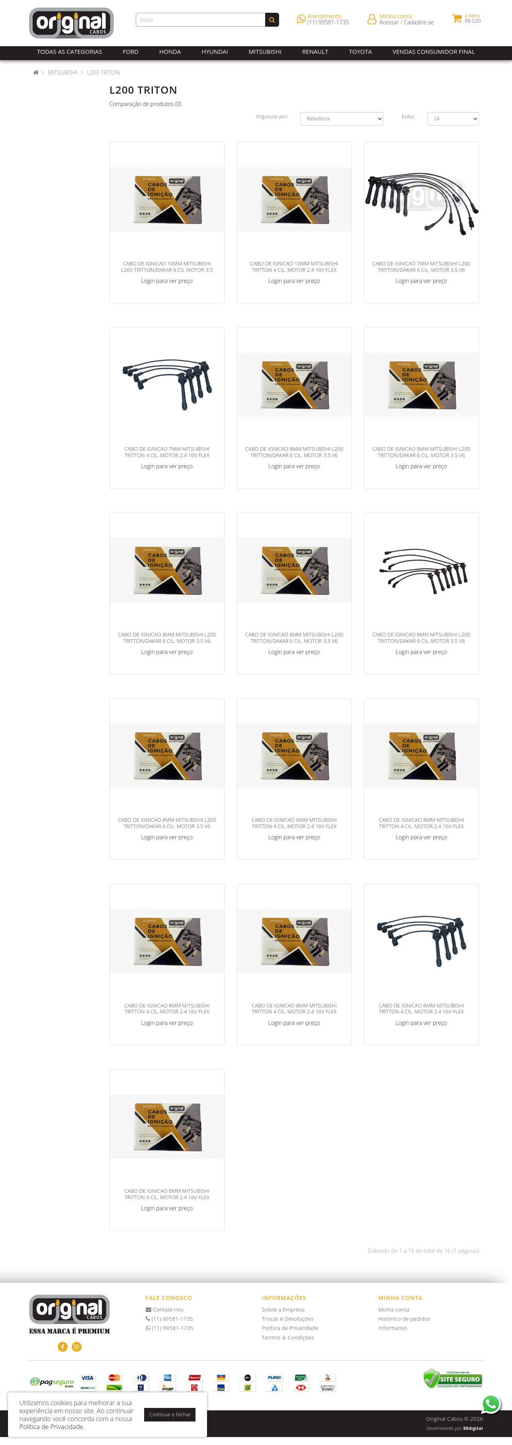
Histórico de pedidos (405, 1318)
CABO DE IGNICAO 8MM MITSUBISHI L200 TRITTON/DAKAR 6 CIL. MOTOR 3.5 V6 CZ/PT (294, 640)
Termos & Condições (288, 1337)
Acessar (389, 23)
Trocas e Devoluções (288, 1318)
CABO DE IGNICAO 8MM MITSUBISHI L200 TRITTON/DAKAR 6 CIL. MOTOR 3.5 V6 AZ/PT (167, 640)
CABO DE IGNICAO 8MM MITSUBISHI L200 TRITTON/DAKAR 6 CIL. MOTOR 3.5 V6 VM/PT (167, 826)
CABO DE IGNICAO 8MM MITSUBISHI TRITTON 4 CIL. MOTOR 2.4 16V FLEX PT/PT (421, 1011)
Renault (315, 51)
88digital (473, 1428)
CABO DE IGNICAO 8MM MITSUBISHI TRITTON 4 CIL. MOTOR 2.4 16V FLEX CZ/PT (294, 1011)
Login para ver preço (167, 281)
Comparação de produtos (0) (145, 104)
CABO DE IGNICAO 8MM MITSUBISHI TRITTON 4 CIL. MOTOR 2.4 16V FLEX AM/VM (421, 826)
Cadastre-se (419, 23)
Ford (131, 51)
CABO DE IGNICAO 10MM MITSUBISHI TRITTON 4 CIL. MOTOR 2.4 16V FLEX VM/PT (294, 269)
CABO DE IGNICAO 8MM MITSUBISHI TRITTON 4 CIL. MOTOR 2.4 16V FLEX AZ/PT (167, 1011)
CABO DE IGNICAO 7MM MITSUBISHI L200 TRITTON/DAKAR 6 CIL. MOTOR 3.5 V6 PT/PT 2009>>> (421, 269)
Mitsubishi (265, 51)
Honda (170, 51)
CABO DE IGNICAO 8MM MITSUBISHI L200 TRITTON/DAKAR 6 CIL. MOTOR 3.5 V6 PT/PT (421, 640)
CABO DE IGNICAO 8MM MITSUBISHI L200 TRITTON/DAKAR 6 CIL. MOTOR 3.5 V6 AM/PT (294, 455)
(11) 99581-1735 (328, 23)
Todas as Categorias (69, 51)
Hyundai (214, 51)
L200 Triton (103, 72)
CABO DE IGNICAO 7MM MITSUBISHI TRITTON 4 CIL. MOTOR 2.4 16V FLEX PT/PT (167, 455)
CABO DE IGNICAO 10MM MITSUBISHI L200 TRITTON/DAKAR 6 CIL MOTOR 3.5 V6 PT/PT (167, 269)
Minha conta (394, 1309)
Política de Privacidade (290, 1327)
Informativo (393, 1327)
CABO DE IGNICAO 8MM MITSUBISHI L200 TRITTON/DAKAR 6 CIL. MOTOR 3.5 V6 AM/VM (421, 455)
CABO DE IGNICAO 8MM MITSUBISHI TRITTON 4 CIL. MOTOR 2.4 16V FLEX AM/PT (294, 826)
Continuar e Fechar (169, 1414)
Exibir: (408, 116)
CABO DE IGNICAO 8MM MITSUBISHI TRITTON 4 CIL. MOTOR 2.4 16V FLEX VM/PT (167, 1197)
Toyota (360, 51)
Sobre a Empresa (283, 1309)
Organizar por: (272, 116)
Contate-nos (165, 1309)
